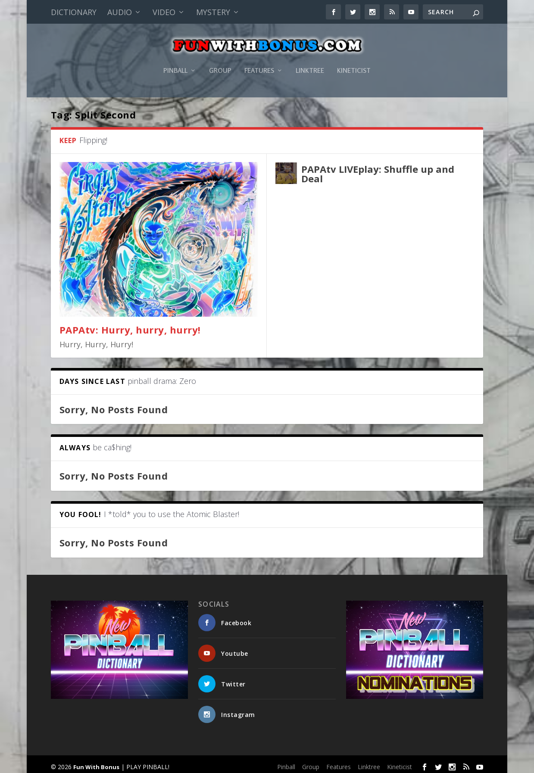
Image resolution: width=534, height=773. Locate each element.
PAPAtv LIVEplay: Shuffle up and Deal (377, 170)
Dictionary (74, 12)
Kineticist (354, 61)
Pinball (175, 61)
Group (220, 61)
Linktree (310, 61)
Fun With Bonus (96, 763)
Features (259, 61)
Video (164, 12)
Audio (119, 12)
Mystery (213, 12)
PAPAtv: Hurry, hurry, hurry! (130, 326)
